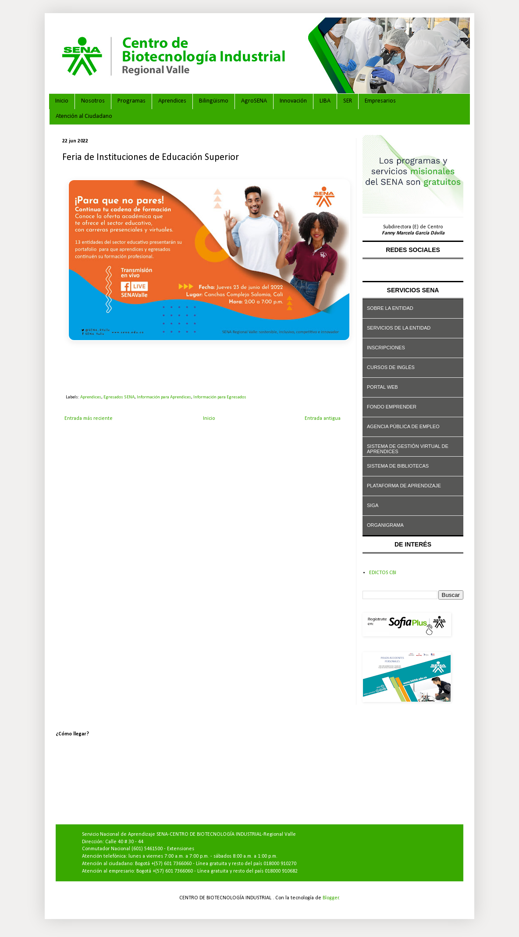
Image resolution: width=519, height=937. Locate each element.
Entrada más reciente (88, 418)
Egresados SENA (119, 397)
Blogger (331, 898)
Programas (131, 101)
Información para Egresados (219, 397)
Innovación (293, 101)
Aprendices (172, 101)
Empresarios (380, 101)
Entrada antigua (323, 418)
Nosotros (93, 101)
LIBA (325, 101)
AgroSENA (254, 101)
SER (347, 101)
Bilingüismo (213, 101)
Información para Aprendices (164, 397)
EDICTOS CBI (382, 572)
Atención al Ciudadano (84, 116)
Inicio (61, 101)
